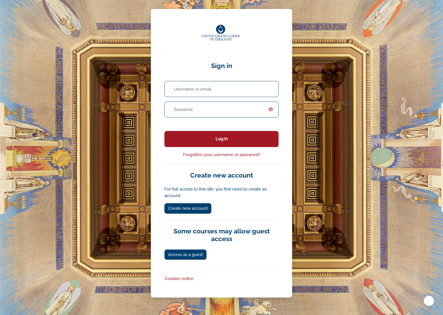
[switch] (272, 109)
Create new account (188, 208)
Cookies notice (179, 278)
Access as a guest (185, 254)
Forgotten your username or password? (221, 154)
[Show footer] (429, 301)
